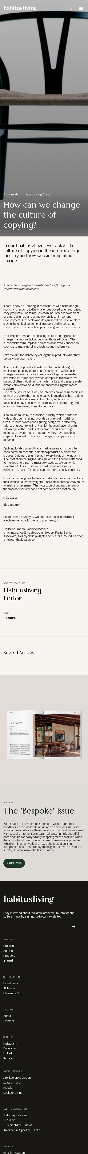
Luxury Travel (12, 1082)
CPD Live (9, 1120)
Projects (8, 945)
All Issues (9, 988)
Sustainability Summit (17, 1125)
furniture (9, 618)
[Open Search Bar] (70, 8)
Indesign (8, 1087)
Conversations (13, 194)
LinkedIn (8, 1053)
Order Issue (14, 863)
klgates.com (12, 504)
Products (9, 955)
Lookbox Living (13, 1092)
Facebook (9, 1048)
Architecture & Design (17, 1077)
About (7, 1016)
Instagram (10, 1043)
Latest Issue (11, 983)
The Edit (8, 960)
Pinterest (9, 1058)
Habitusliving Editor (37, 194)
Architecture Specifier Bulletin (21, 1130)
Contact (8, 1021)
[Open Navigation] (81, 8)
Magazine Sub (12, 993)
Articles (8, 950)
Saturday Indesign (15, 1115)
